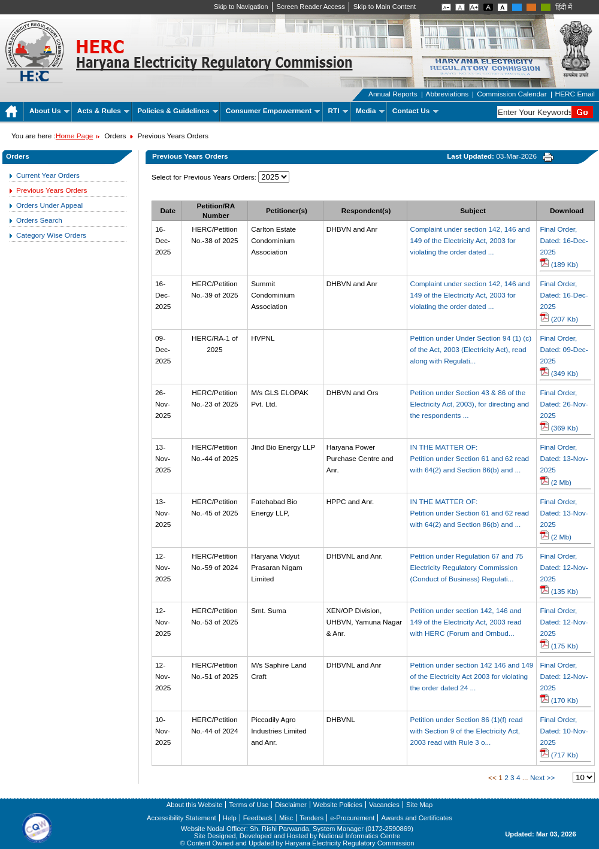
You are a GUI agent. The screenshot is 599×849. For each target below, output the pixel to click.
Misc (286, 817)
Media (370, 111)
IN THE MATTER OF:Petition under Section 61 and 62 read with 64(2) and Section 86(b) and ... (470, 458)
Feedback (258, 817)
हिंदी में (563, 7)
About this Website (194, 804)
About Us (49, 111)
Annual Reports (393, 94)
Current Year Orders (48, 175)
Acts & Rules (103, 111)
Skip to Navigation (241, 6)
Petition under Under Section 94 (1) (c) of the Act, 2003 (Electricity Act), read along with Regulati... (471, 349)
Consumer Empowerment (273, 111)
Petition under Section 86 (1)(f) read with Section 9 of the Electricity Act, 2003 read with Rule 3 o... (466, 731)
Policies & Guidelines (177, 111)
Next (537, 778)
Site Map (419, 804)
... (525, 778)
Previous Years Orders (51, 190)
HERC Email (575, 94)
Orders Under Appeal (49, 205)
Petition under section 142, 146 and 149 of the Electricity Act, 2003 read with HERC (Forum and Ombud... (466, 622)
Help (230, 817)
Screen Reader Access (311, 6)
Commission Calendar (511, 94)
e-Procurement (352, 817)
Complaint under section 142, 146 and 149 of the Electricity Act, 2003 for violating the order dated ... (470, 240)
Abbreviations (447, 94)
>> (551, 778)
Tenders (311, 817)
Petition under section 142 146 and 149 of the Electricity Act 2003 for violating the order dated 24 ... (472, 676)
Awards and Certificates (416, 817)
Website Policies (337, 804)
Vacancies (384, 804)
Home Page (74, 136)
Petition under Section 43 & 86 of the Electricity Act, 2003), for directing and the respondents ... (470, 404)
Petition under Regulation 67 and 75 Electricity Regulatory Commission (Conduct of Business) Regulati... (467, 567)
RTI (338, 111)
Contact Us (415, 111)
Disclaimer (290, 804)
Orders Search (39, 220)
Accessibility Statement (181, 817)
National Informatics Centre (359, 835)
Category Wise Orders (51, 235)
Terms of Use (248, 804)
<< (492, 778)
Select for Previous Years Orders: (204, 177)
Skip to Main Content (384, 6)
